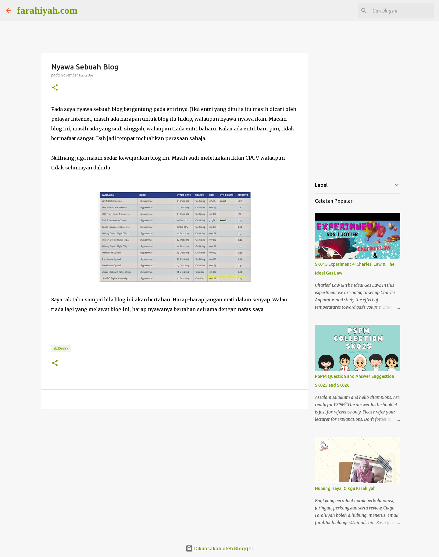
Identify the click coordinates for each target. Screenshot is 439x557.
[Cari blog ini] (402, 10)
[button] (55, 88)
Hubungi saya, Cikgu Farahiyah (345, 488)
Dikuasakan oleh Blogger (220, 548)
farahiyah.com (47, 10)
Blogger (61, 348)
